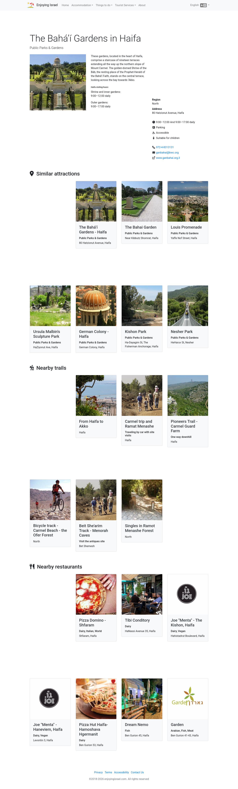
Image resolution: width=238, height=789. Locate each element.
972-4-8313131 (165, 147)
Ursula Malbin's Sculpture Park (46, 334)
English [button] (198, 5)
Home (65, 5)
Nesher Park (182, 331)
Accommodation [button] (81, 5)
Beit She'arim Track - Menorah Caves (93, 531)
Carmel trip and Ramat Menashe (139, 424)
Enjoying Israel (47, 5)
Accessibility (121, 772)
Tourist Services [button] (124, 5)
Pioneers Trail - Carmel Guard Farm (184, 426)
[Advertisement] (119, 23)
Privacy (98, 772)
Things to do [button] (103, 5)
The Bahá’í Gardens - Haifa (93, 229)
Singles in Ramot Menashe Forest (140, 528)
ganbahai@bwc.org (167, 152)
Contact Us (137, 772)
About (142, 5)
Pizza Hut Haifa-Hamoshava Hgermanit (93, 729)
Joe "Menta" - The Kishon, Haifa (186, 622)
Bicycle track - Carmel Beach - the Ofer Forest (50, 530)
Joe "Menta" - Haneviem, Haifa (47, 727)
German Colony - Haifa (94, 334)
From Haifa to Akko (91, 424)
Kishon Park (135, 331)
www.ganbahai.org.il (168, 157)
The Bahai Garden (141, 227)
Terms (108, 772)
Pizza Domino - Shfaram (92, 622)
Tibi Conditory (137, 620)
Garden (177, 724)
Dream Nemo (136, 724)
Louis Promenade (186, 227)
